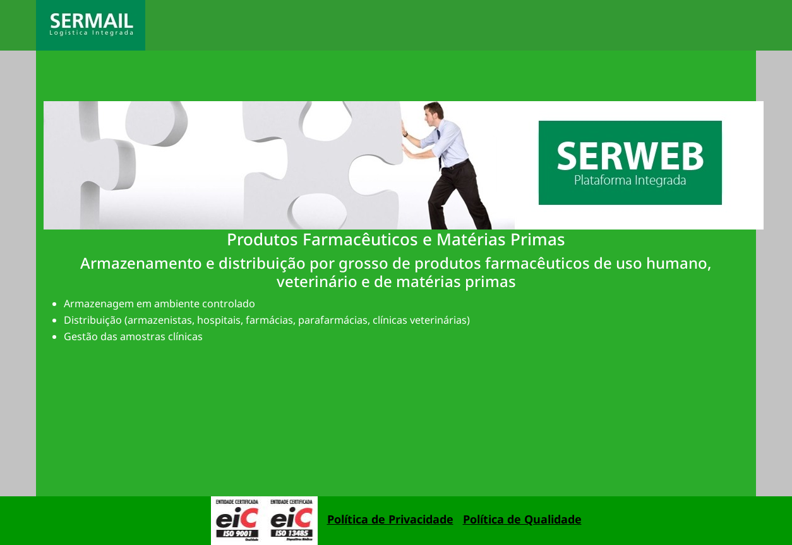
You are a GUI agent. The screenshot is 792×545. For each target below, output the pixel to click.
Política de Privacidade (390, 519)
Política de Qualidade (522, 519)
